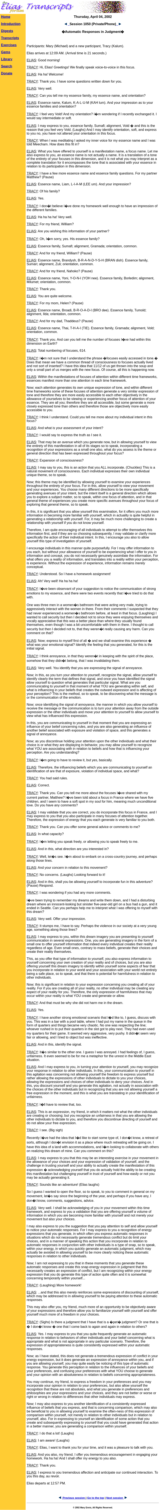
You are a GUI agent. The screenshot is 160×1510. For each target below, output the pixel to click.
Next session (116, 1497)
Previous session (72, 1497)
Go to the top (95, 1497)
